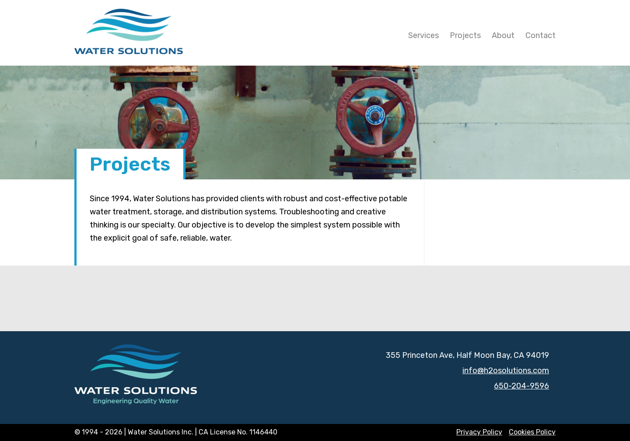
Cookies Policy (532, 432)
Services (423, 35)
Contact (540, 35)
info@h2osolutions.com (505, 370)
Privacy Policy (479, 432)
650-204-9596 (521, 386)
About (503, 35)
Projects (465, 35)
